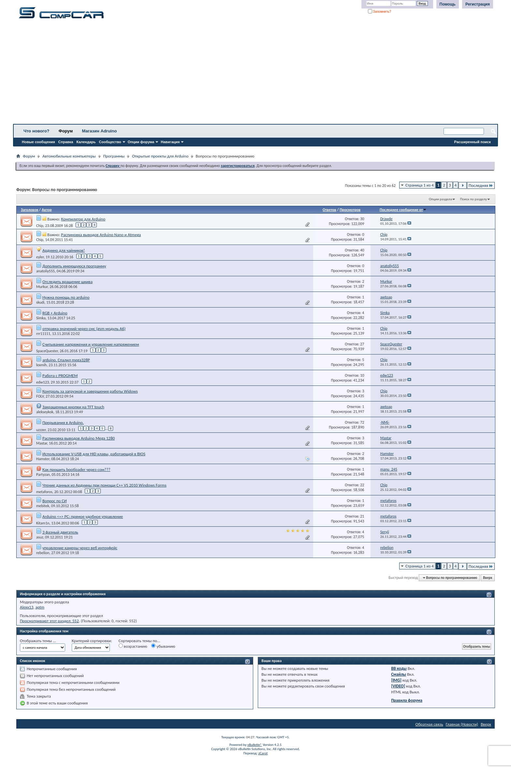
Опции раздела (440, 199)
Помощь (448, 4)
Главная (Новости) (462, 724)
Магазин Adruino (99, 130)
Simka (41, 318)
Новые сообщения (38, 142)
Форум (66, 130)
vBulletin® (254, 745)
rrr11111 (43, 333)
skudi (40, 302)
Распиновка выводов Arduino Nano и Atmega (101, 234)
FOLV (40, 396)
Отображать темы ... (38, 640)
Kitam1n (43, 523)
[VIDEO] (398, 686)
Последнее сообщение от (403, 209)
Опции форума (141, 142)
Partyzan (43, 474)
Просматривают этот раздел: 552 (49, 620)
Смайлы (398, 674)
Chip (39, 225)
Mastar (41, 443)
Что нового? (36, 130)
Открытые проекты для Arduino (160, 156)
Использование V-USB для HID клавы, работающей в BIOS (93, 453)
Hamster (42, 459)
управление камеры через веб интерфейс (79, 547)
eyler (40, 257)
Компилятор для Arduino (83, 219)
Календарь (85, 142)
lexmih (41, 365)
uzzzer (41, 430)
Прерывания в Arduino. (63, 422)
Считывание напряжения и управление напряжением (90, 344)
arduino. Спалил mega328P (66, 359)
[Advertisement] (203, 73)
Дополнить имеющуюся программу (74, 266)
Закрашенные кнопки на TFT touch (73, 406)
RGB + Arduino (54, 312)
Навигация (170, 142)
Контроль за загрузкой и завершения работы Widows (90, 391)
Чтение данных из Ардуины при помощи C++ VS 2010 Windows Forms (104, 485)
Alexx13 (26, 607)
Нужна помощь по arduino (66, 297)
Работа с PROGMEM (60, 375)
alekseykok (44, 412)
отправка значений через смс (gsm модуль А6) (83, 328)
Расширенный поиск (472, 142)
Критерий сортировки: (92, 640)
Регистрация (477, 4)
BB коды (399, 668)
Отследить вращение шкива (67, 281)
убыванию (163, 646)
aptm (39, 607)
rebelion (42, 553)
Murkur (42, 286)
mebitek (42, 506)
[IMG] (396, 680)
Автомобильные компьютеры (68, 156)
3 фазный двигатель (60, 532)
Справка (65, 142)
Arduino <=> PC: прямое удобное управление (82, 516)
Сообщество (110, 142)
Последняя (481, 185)
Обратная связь (429, 724)
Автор (47, 209)
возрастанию (133, 646)
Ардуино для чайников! (63, 250)
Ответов (329, 209)
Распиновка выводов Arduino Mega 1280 (78, 438)
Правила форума (406, 700)
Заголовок (29, 209)
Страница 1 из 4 (419, 185)
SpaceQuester (47, 351)
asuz (39, 537)
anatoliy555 (45, 271)
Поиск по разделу (473, 199)
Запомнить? (379, 11)
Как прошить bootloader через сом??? (76, 469)
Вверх (487, 578)
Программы (114, 156)
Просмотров (350, 209)
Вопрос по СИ (54, 500)
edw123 (42, 382)
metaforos (44, 492)
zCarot (263, 753)
